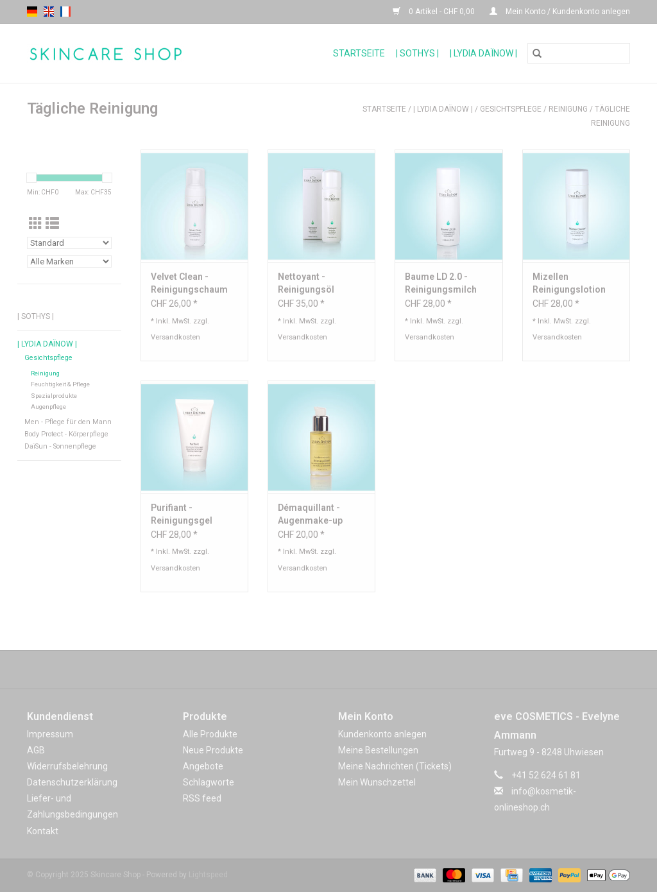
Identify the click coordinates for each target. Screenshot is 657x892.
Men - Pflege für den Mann (68, 422)
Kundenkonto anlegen (382, 734)
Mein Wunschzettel (377, 782)
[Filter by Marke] (69, 261)
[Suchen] (578, 53)
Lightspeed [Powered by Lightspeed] (208, 874)
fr (65, 11)
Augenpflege (48, 406)
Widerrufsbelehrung (67, 766)
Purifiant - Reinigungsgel (181, 514)
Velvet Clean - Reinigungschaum (189, 283)
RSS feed (202, 798)
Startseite (359, 53)
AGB (36, 750)
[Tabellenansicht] (35, 224)
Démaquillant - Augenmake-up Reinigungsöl (310, 514)
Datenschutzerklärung (72, 782)
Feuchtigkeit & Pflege (60, 384)
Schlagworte (208, 782)
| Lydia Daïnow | (483, 53)
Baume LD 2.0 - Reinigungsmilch (441, 283)
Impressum (50, 734)
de (32, 11)
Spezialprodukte (54, 395)
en (49, 11)
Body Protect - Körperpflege (66, 434)
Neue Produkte (213, 750)
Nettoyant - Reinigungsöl (306, 283)
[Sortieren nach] (69, 243)
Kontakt (42, 831)
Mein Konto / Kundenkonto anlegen (560, 11)
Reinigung (568, 109)
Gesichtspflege (511, 109)
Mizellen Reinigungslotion (569, 283)
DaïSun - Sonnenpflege (60, 446)
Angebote (203, 766)
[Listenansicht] (52, 224)
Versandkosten (175, 337)
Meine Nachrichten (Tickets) (395, 766)
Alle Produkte (210, 734)
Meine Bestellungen (378, 750)
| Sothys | (417, 53)
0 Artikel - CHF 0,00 (435, 11)
